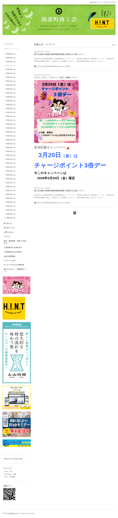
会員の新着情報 (9, 256)
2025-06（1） (11, 96)
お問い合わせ (9, 232)
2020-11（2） (11, 190)
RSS (113, 45)
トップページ (9, 44)
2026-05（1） (11, 57)
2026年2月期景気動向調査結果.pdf (49, 66)
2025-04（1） (11, 104)
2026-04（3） (11, 61)
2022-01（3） (11, 155)
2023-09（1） (11, 131)
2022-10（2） (11, 143)
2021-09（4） (11, 167)
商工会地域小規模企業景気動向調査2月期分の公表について (59, 54)
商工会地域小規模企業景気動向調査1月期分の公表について (59, 191)
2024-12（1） (11, 116)
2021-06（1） (11, 174)
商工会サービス (9, 228)
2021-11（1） (11, 159)
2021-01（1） (11, 182)
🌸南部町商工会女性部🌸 (13, 252)
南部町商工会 (13, 513)
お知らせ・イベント (11, 48)
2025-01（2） (11, 112)
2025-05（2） (11, 100)
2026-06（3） (11, 53)
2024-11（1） (11, 120)
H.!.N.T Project (10, 261)
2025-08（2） (11, 89)
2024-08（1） (11, 128)
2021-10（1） (11, 163)
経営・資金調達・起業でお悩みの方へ (15, 242)
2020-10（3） (11, 194)
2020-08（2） (11, 202)
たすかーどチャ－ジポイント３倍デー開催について (55, 77)
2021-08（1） (11, 170)
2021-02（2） (11, 178)
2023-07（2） (11, 135)
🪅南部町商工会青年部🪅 (13, 247)
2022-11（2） (11, 139)
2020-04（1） (11, 217)
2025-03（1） (11, 108)
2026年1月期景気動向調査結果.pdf (49, 203)
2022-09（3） (11, 147)
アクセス (7, 236)
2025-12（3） (11, 77)
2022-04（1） (11, 151)
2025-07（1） (11, 92)
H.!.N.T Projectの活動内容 (14, 265)
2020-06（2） (11, 210)
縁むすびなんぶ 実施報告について (15, 270)
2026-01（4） (11, 73)
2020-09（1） (11, 198)
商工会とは (8, 223)
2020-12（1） (11, 186)
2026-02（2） (11, 69)
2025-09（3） (11, 85)
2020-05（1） (11, 213)
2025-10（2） (11, 81)
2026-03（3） (11, 65)
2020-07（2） (11, 206)
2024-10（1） (11, 124)
